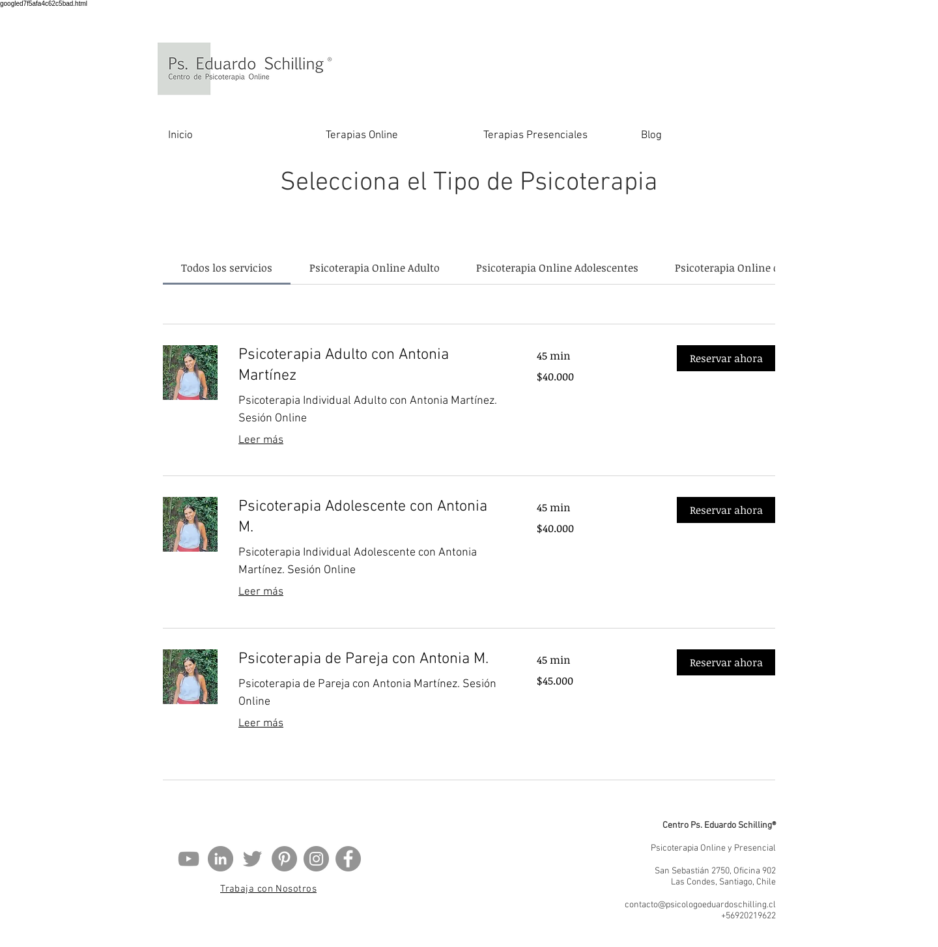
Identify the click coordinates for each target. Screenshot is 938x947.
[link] (226, 268)
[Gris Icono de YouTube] (188, 858)
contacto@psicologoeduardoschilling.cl (700, 905)
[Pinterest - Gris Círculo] (284, 858)
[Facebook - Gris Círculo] (348, 858)
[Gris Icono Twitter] (252, 858)
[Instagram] (316, 858)
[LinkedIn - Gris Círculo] (220, 858)
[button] (726, 358)
